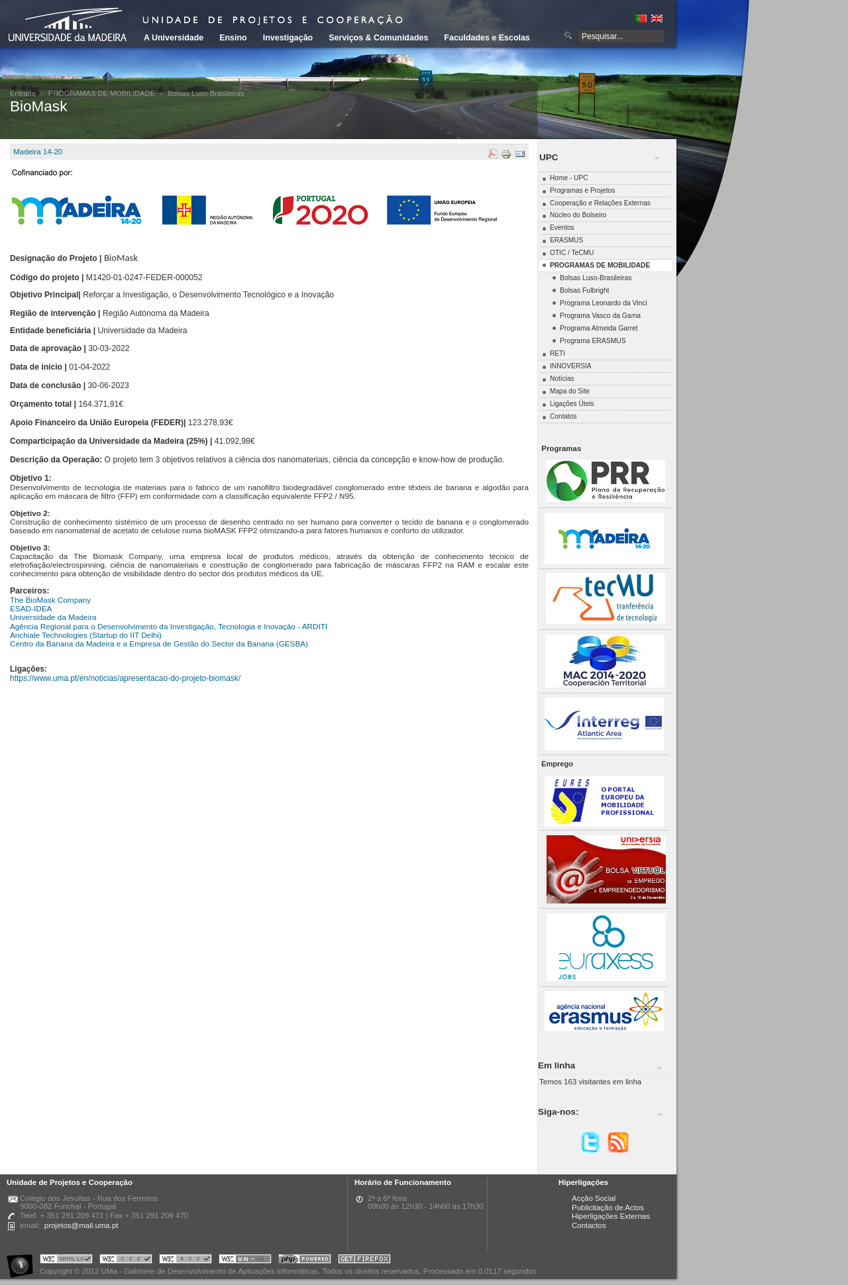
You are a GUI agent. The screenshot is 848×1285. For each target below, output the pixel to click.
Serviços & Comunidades (378, 37)
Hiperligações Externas (611, 1216)
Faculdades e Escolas (486, 37)
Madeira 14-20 (37, 152)
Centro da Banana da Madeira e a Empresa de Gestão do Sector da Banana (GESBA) (159, 643)
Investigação (288, 37)
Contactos (589, 1225)
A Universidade (173, 37)
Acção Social (593, 1198)
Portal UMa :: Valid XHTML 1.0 (66, 1261)
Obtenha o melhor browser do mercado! (364, 1261)
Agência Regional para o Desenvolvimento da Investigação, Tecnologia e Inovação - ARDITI (168, 626)
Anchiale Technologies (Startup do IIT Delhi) (86, 635)
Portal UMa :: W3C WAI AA (245, 1261)
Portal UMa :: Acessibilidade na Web (23, 1261)
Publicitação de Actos (608, 1207)
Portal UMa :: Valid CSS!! (125, 1261)
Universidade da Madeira (53, 617)
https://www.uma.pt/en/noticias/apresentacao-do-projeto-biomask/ (125, 678)
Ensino (233, 37)
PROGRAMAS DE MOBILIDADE (101, 93)
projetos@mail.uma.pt (81, 1225)
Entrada (23, 93)
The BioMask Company (50, 599)
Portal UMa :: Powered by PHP (304, 1261)
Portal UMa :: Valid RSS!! (185, 1261)
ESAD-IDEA (31, 608)
